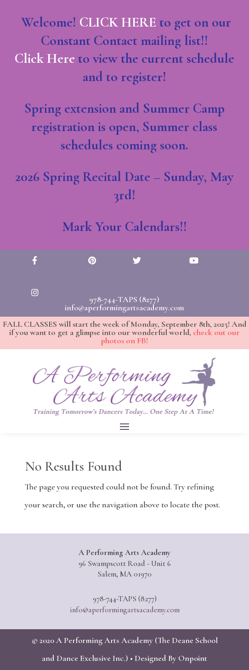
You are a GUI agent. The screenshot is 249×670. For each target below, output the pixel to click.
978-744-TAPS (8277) (124, 299)
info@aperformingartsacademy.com (124, 307)
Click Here (48, 62)
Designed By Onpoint (171, 658)
